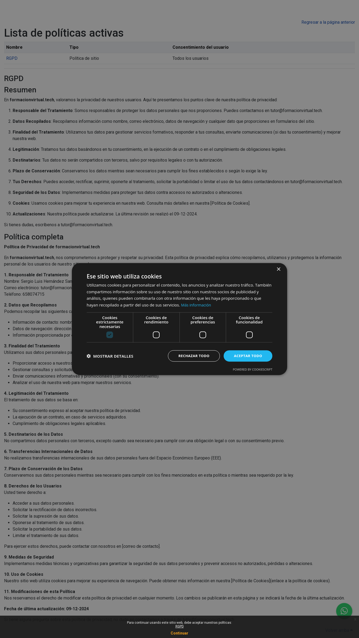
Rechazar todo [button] (191, 355)
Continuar (179, 633)
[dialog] (179, 319)
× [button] (278, 269)
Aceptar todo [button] (247, 355)
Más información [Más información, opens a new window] (197, 304)
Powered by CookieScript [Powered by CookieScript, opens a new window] (252, 370)
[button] (110, 356)
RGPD (179, 626)
